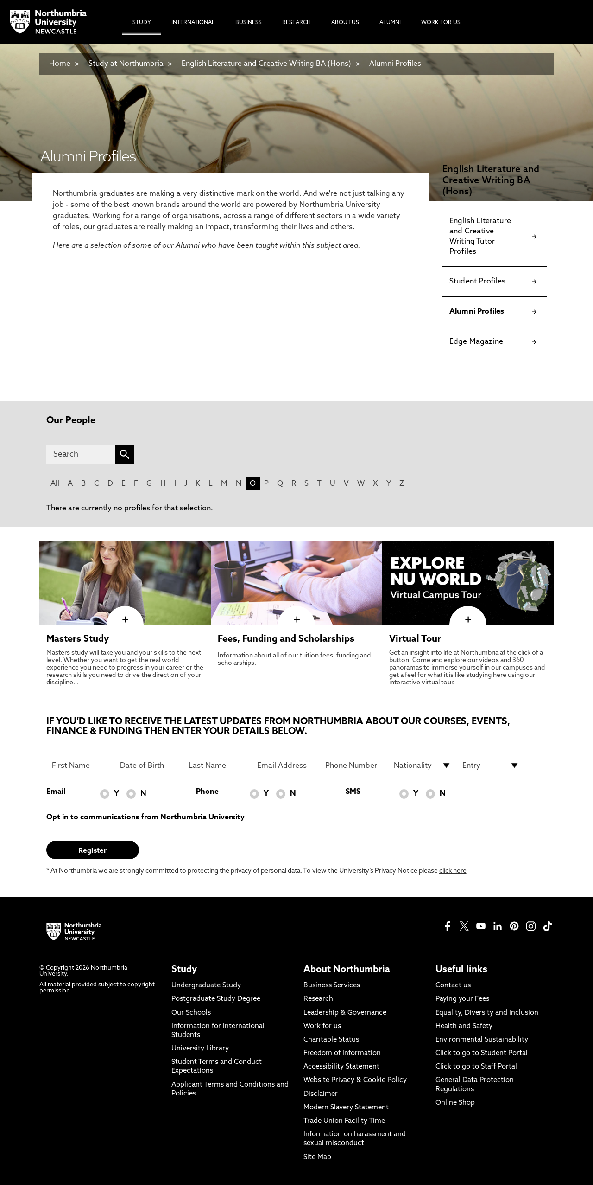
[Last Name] (217, 765)
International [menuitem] (193, 23)
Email (55, 792)
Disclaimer (320, 1094)
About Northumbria (346, 969)
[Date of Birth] (148, 765)
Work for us (322, 1026)
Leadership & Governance (344, 1013)
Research (318, 999)
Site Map (317, 1157)
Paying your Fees (462, 999)
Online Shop (455, 1103)
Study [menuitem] (141, 23)
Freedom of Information (342, 1053)
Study (184, 969)
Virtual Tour (415, 639)
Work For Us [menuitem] (441, 23)
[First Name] (80, 765)
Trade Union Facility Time (344, 1121)
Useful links (461, 969)
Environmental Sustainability (481, 1040)
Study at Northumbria (126, 64)
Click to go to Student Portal (481, 1053)
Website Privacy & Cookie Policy (355, 1080)
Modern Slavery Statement (346, 1107)
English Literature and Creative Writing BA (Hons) (266, 64)
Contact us (453, 985)
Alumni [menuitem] (390, 23)
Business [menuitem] (248, 23)
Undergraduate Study (206, 985)
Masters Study (77, 639)
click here (453, 871)
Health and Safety (463, 1026)
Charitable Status (331, 1040)
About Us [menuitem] (345, 23)
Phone (207, 792)
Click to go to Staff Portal (476, 1066)
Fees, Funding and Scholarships (286, 639)
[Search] (80, 454)
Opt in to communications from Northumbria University (145, 817)
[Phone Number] (354, 765)
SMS (353, 792)
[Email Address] (285, 765)
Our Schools (191, 1013)
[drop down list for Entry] (491, 765)
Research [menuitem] (296, 23)
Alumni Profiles (395, 64)
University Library (200, 1048)
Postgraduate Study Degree (215, 999)
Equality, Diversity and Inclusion (486, 1013)
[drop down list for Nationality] (422, 765)
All (54, 484)
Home (59, 64)
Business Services (331, 985)
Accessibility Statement (341, 1066)
